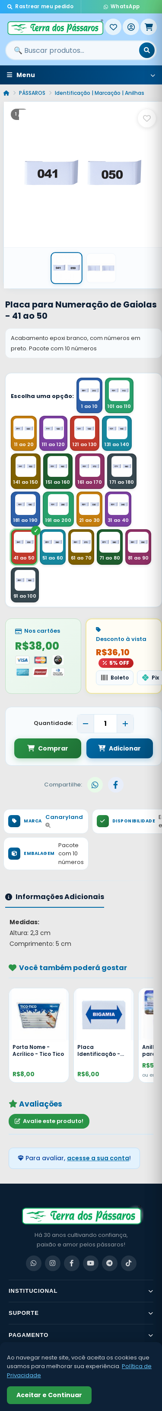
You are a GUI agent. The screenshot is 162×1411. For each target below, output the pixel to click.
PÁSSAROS (32, 93)
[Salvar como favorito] (146, 118)
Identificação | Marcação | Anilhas (99, 93)
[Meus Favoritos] (113, 27)
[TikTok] (129, 1263)
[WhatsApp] (33, 1263)
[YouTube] (90, 1263)
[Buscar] (147, 50)
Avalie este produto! (49, 1121)
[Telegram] (110, 1263)
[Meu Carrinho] (148, 27)
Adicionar (119, 748)
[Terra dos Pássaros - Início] (55, 27)
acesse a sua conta (98, 1158)
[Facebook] (71, 1263)
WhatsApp (122, 6)
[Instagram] (52, 1263)
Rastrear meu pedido (40, 6)
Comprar (47, 748)
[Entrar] (131, 27)
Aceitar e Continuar (49, 1395)
